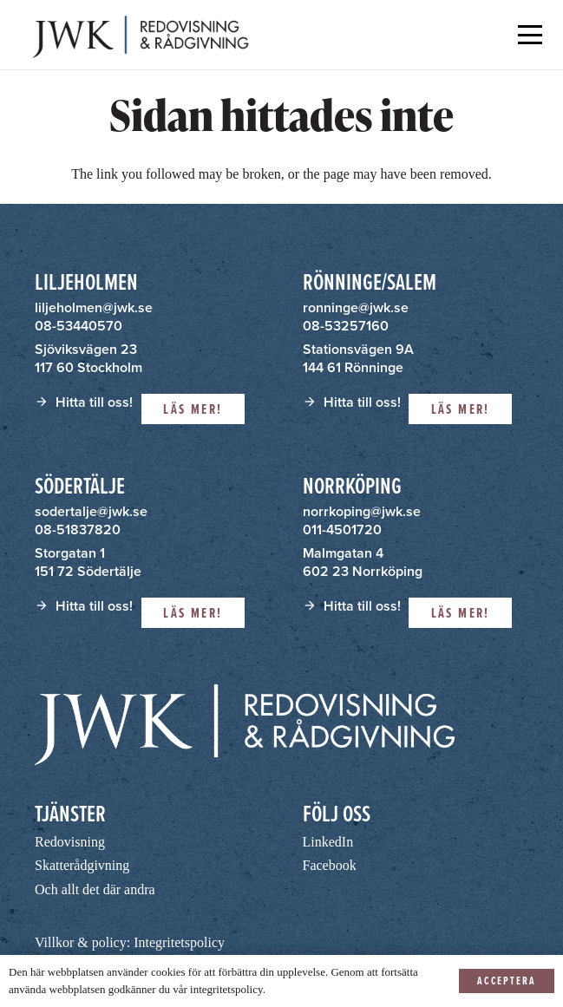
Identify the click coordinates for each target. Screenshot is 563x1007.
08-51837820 (78, 529)
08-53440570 (78, 326)
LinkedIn (328, 841)
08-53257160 (346, 326)
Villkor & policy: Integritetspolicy (130, 942)
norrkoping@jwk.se (362, 511)
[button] (530, 35)
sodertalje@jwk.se (91, 511)
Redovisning (70, 841)
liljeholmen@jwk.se (94, 307)
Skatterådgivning (82, 865)
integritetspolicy (226, 989)
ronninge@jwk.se (356, 307)
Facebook (330, 865)
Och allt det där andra (95, 889)
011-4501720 (342, 529)
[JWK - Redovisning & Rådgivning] (139, 34)
